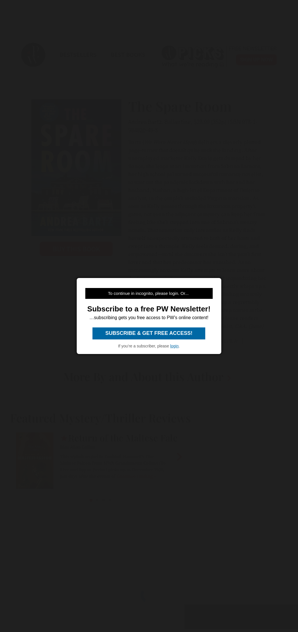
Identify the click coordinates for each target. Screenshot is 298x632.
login (174, 346)
